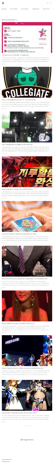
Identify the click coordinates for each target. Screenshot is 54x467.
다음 (30, 426)
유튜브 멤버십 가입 (6, 461)
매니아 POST (46, 9)
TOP (51, 459)
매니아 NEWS (24, 9)
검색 (47, 3)
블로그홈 (4, 9)
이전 (24, 426)
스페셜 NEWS (35, 9)
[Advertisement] (27, 439)
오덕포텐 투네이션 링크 (7, 459)
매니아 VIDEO (13, 9)
